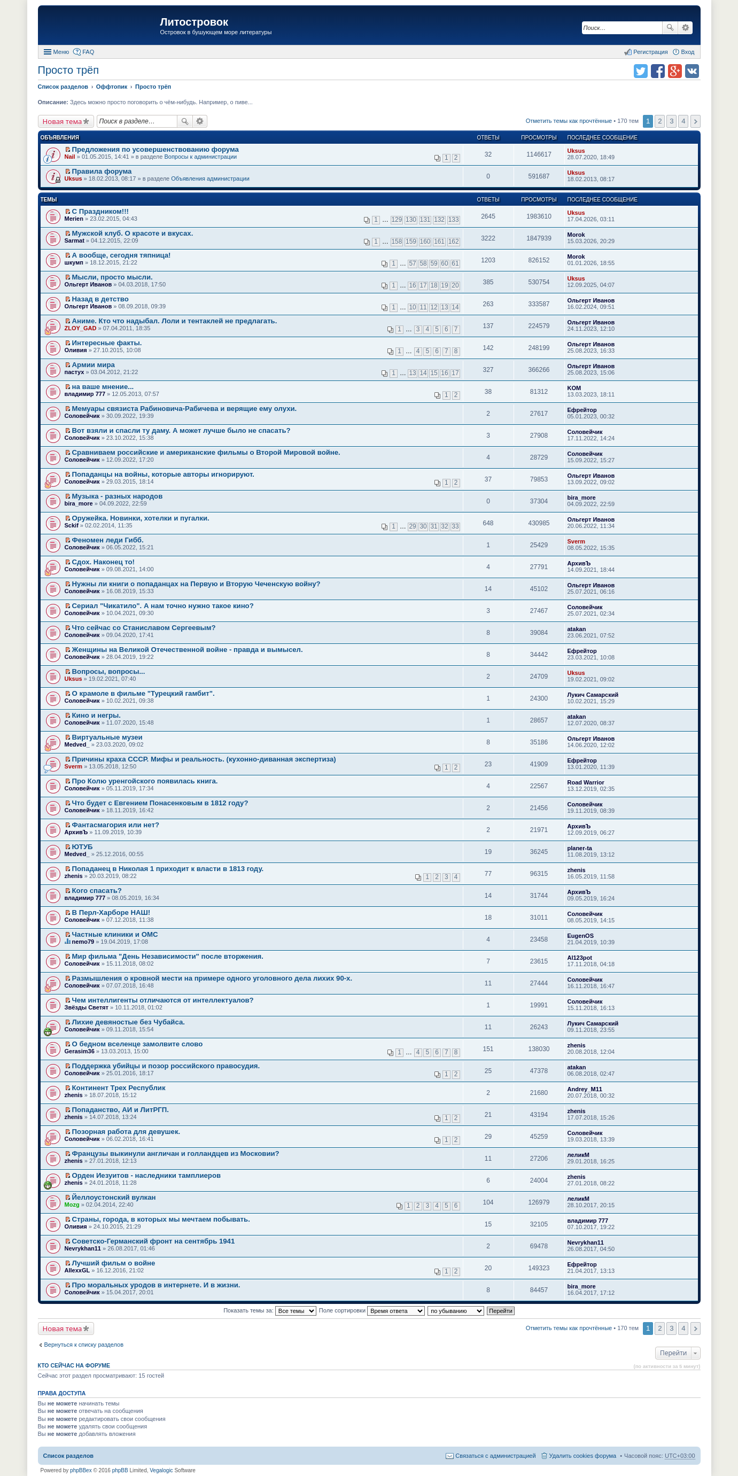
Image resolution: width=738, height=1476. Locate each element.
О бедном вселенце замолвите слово (137, 1044)
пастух (74, 372)
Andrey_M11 (585, 1089)
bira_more (79, 503)
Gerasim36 (80, 1051)
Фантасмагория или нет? (115, 825)
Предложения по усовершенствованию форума (155, 149)
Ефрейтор (582, 410)
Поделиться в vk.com (692, 71)
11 (423, 307)
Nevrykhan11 (83, 1248)
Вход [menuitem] (688, 52)
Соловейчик (82, 416)
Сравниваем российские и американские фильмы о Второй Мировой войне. (206, 452)
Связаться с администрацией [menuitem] (495, 1455)
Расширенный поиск (685, 27)
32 (444, 526)
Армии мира (93, 365)
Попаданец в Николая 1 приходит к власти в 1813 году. (168, 869)
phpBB (120, 1470)
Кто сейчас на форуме (74, 1365)
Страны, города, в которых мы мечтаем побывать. (161, 1219)
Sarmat (74, 240)
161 (439, 241)
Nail (70, 156)
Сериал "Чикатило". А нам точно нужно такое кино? (163, 606)
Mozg (72, 1204)
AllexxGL (77, 1270)
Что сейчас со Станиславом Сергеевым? (144, 628)
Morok (576, 234)
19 (444, 285)
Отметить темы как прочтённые (569, 121)
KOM (574, 388)
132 (439, 219)
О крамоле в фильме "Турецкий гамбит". (143, 693)
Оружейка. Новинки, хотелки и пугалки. (140, 518)
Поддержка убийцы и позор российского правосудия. (166, 1066)
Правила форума (102, 171)
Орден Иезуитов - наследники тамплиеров (146, 1175)
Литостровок (194, 22)
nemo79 (83, 941)
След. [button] (695, 121)
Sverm (577, 541)
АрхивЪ (579, 563)
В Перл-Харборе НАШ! (111, 912)
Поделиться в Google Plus (675, 71)
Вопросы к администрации (200, 156)
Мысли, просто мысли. (112, 277)
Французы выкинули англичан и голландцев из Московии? (175, 1153)
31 (433, 526)
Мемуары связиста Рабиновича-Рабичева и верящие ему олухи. (184, 409)
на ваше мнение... (103, 387)
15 (433, 373)
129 (397, 219)
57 (412, 263)
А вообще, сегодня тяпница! (121, 255)
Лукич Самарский (593, 695)
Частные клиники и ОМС (115, 934)
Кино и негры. (96, 715)
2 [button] (660, 121)
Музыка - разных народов (117, 496)
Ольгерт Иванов (88, 284)
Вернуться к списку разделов (83, 1344)
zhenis (74, 876)
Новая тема (62, 121)
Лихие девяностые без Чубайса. (128, 1022)
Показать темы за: (269, 1310)
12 (433, 307)
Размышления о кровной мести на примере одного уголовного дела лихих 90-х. (212, 978)
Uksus (576, 150)
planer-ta (580, 848)
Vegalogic (161, 1470)
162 (453, 241)
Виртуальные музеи (107, 737)
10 (412, 307)
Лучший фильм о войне (114, 1263)
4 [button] (683, 121)
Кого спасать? (97, 891)
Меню (61, 52)
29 (412, 526)
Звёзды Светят (86, 1007)
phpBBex (81, 1470)
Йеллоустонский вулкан (114, 1197)
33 (455, 526)
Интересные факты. (107, 343)
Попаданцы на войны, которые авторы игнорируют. (163, 474)
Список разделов (68, 1455)
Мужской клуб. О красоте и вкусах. (132, 233)
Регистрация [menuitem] (650, 52)
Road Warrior (586, 782)
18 (433, 285)
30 (423, 526)
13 (444, 307)
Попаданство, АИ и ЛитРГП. (120, 1110)
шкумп (74, 262)
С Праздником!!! (100, 211)
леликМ (578, 1155)
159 (411, 241)
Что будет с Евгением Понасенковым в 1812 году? (160, 803)
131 (425, 219)
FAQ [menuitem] (88, 52)
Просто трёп (68, 70)
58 (423, 263)
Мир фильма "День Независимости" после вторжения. (167, 956)
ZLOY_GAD (81, 328)
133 (453, 219)
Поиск (670, 27)
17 (423, 285)
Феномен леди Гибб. (108, 540)
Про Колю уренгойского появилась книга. (145, 781)
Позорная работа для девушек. (126, 1132)
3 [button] (671, 121)
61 (455, 263)
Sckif (72, 525)
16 (412, 285)
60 (444, 263)
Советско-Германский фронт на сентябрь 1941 (153, 1241)
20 (455, 285)
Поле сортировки (372, 1310)
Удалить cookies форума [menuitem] (583, 1455)
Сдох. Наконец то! (103, 562)
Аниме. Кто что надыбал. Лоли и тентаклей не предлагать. (174, 321)
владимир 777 (85, 394)
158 (397, 241)
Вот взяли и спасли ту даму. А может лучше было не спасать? (181, 430)
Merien (74, 218)
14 (455, 307)
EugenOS (581, 936)
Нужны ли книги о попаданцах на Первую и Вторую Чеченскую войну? (196, 584)
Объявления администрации (210, 178)
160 (425, 241)
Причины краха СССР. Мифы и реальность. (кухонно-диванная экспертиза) (204, 759)
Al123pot (580, 957)
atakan (577, 629)
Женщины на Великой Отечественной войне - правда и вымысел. (187, 650)
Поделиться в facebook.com (658, 71)
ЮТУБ (82, 847)
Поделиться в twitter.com (641, 71)
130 (411, 219)
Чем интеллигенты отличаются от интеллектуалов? (163, 1000)
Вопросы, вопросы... (108, 671)
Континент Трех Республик (119, 1088)
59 (433, 263)
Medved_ (77, 744)
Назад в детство (100, 299)
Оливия (76, 350)
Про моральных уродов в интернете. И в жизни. (156, 1285)
